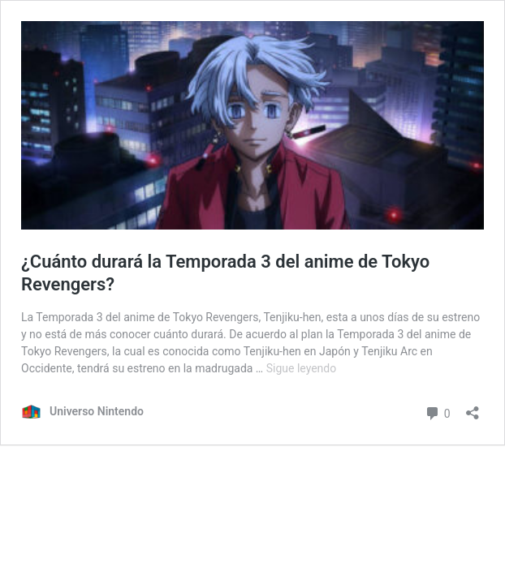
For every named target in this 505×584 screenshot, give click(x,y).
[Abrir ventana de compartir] (472, 407)
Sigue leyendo (301, 368)
